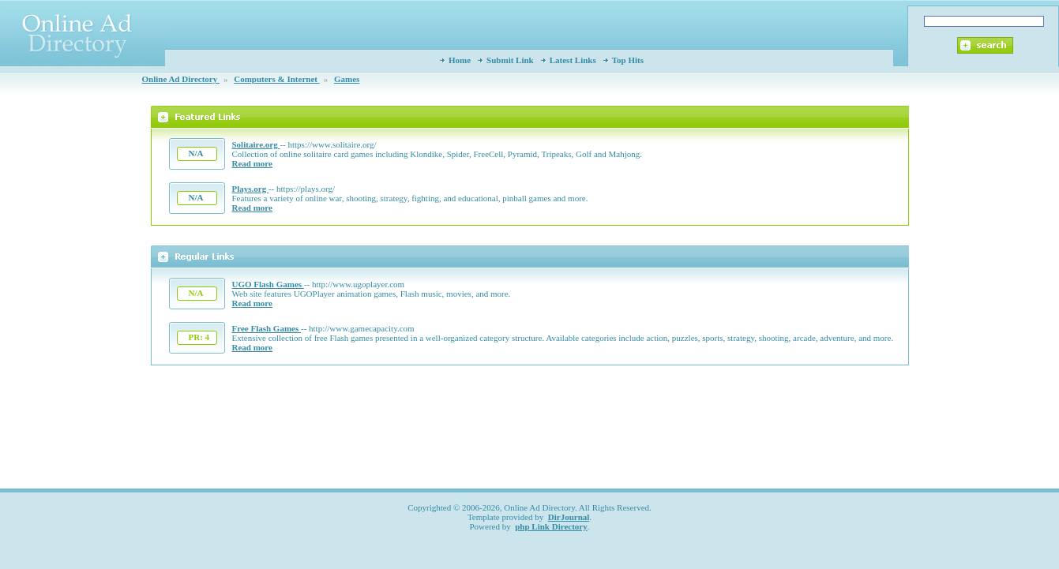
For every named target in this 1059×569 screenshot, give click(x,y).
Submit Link (510, 60)
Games (346, 79)
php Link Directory (551, 526)
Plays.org (250, 188)
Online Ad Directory (181, 79)
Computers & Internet (276, 79)
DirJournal (569, 517)
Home (460, 60)
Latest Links (573, 60)
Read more (252, 163)
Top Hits (628, 60)
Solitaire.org (256, 144)
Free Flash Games (266, 328)
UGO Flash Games (268, 284)
